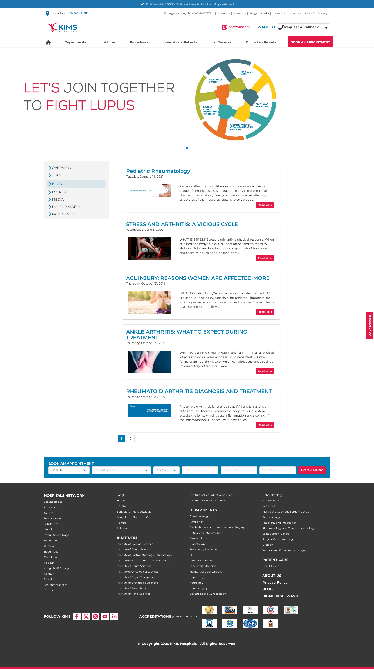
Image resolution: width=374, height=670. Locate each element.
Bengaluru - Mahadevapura (134, 511)
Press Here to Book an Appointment (207, 4)
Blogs (253, 13)
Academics (294, 13)
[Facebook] (77, 613)
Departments (75, 42)
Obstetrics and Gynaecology (208, 593)
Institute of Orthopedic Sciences (137, 582)
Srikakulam (51, 523)
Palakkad (122, 528)
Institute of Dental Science (133, 549)
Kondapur (50, 507)
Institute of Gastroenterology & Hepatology (144, 555)
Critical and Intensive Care (206, 532)
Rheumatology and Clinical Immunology (288, 528)
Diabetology (197, 543)
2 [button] (131, 439)
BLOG (267, 589)
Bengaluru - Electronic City (134, 517)
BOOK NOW (312, 470)
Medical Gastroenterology (206, 571)
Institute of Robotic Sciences (208, 500)
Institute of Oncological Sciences (137, 571)
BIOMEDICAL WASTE (281, 596)
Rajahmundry (53, 518)
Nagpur (49, 562)
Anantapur (51, 540)
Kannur (49, 573)
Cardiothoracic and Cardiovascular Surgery (217, 527)
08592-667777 (202, 13)
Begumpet (51, 551)
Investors (240, 13)
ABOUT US (271, 576)
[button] (78, 13)
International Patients (180, 42)
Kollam (121, 506)
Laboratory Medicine (203, 566)
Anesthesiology (199, 516)
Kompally (123, 522)
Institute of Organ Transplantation (138, 577)
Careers (278, 13)
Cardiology (197, 521)
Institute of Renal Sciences (133, 593)
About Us (224, 13)
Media (265, 13)
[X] (86, 613)
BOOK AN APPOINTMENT (310, 42)
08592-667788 (239, 27)
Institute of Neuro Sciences (134, 566)
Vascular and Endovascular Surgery (284, 550)
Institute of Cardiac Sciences (135, 543)
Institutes (108, 42)
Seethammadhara (55, 584)
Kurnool (49, 546)
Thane (121, 500)
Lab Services (221, 42)
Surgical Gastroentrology (278, 539)
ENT (192, 555)
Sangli (120, 495)
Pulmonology (271, 517)
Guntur (48, 590)
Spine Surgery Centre (275, 533)
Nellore (48, 512)
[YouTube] (105, 613)
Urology (267, 544)
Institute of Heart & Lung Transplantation (143, 560)
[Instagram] (95, 613)
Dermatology (198, 538)
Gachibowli (51, 557)
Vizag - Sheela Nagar (57, 535)
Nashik (48, 579)
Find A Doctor (271, 566)
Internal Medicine (201, 560)
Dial (157, 4)
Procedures (139, 42)
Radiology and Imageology (279, 522)
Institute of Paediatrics (131, 588)
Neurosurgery (198, 588)
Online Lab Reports (261, 42)
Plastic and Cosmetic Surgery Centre (285, 511)
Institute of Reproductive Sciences (211, 495)
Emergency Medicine (203, 549)
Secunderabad (53, 501)
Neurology (196, 582)
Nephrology (197, 577)
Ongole (48, 529)
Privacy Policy (275, 582)
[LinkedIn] (114, 613)
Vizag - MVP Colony (56, 568)
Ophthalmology (272, 495)
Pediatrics (268, 506)
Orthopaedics (271, 500)
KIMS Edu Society (316, 13)
